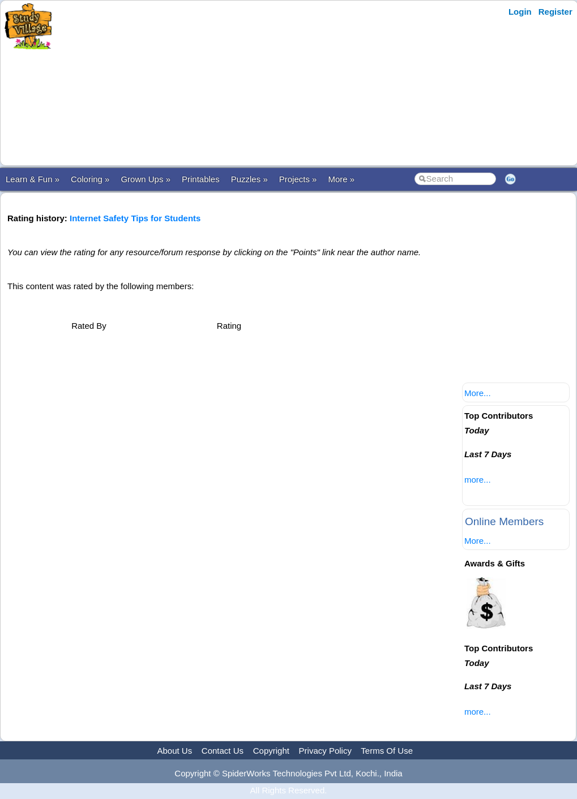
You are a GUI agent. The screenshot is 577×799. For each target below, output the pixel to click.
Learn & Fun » (32, 179)
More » (341, 179)
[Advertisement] (279, 83)
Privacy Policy (325, 750)
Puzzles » (249, 179)
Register (555, 11)
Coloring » (90, 179)
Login (520, 11)
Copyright (271, 750)
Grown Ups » (145, 179)
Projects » (298, 179)
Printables (201, 179)
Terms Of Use (387, 750)
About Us (174, 750)
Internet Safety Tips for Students (135, 218)
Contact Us (222, 750)
